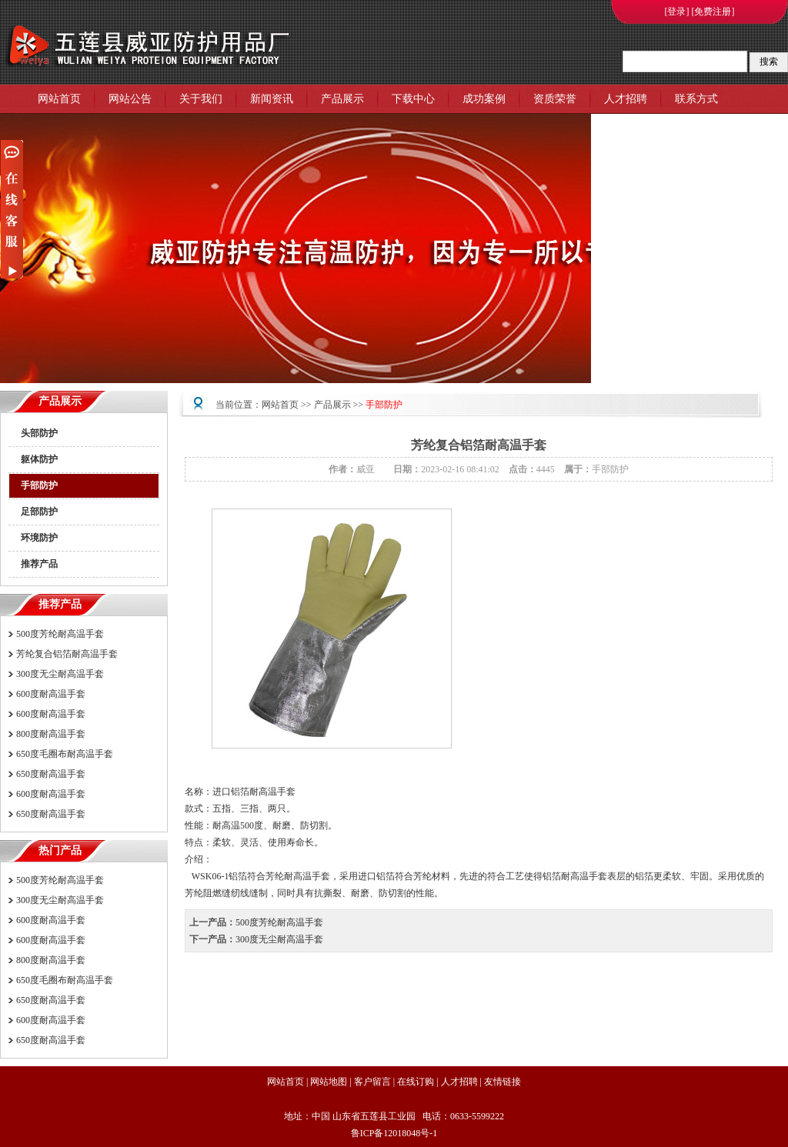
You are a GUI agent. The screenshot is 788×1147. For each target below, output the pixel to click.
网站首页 (59, 99)
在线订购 (415, 1081)
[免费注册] (713, 11)
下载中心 (413, 99)
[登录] (677, 11)
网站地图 (328, 1081)
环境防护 (39, 537)
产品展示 (342, 99)
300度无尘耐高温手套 (60, 674)
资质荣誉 (554, 99)
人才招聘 (625, 99)
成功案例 (484, 99)
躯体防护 (39, 459)
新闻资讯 (271, 99)
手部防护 (39, 485)
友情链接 (502, 1081)
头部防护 (39, 433)
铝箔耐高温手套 (575, 876)
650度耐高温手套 (50, 774)
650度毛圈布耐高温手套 (64, 754)
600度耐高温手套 (50, 694)
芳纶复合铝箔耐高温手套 (67, 654)
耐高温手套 (272, 791)
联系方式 (696, 99)
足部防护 (39, 511)
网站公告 (130, 99)
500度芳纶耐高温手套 (60, 634)
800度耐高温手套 (50, 734)
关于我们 (200, 99)
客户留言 (372, 1081)
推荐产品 (39, 563)
